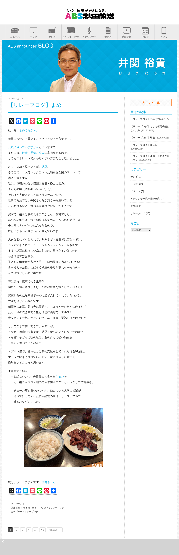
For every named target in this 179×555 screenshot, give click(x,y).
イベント (135, 191)
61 (42, 529)
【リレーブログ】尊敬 (142, 137)
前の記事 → (55, 529)
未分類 (134, 206)
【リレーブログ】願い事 (143, 145)
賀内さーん (49, 482)
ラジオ (134, 184)
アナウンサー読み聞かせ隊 (145, 198)
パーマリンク (18, 504)
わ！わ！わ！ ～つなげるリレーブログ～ (44, 507)
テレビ (134, 176)
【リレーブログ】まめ (142, 119)
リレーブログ (31, 511)
